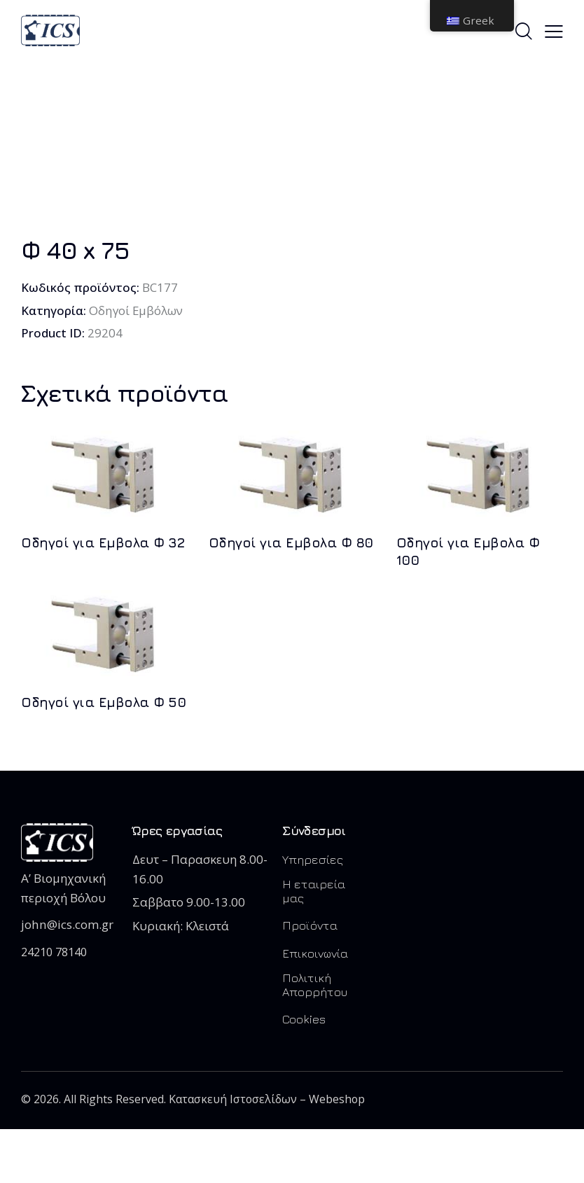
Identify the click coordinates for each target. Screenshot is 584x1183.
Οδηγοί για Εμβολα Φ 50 (103, 702)
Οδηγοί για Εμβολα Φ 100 (468, 551)
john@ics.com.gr (66, 924)
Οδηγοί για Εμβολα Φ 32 (102, 542)
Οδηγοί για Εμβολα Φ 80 (291, 542)
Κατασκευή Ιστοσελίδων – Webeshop (268, 1099)
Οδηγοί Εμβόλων (136, 310)
